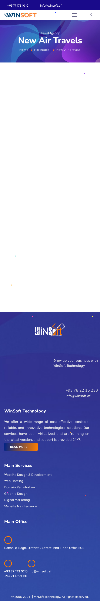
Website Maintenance (20, 506)
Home (23, 50)
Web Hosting (13, 481)
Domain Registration (19, 487)
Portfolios (42, 50)
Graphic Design (15, 493)
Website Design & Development (27, 474)
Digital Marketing (17, 500)
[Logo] (20, 15)
